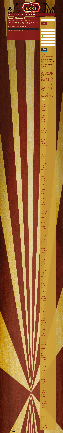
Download (21, 30)
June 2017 (43, 281)
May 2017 (42, 283)
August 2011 (43, 411)
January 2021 (43, 204)
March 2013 (43, 375)
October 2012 (43, 385)
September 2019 (44, 233)
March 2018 (43, 265)
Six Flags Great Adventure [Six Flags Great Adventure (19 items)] (48, 90)
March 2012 (43, 398)
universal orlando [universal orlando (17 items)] (47, 92)
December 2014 (44, 337)
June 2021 (43, 195)
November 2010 (44, 427)
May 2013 (42, 372)
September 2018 (44, 254)
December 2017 (44, 270)
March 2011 (43, 420)
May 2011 (42, 416)
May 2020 (42, 219)
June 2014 (43, 348)
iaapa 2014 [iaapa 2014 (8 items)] (48, 82)
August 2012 (43, 388)
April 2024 (43, 137)
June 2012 (43, 392)
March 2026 (43, 102)
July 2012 (42, 390)
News (22, 14)
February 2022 (43, 182)
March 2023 (43, 160)
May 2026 (42, 101)
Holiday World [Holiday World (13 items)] (50, 81)
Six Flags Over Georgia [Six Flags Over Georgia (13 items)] (48, 91)
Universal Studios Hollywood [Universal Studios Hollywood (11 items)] (50, 95)
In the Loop (10, 14)
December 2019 (44, 228)
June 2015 (43, 326)
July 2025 (42, 113)
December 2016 (44, 292)
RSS (25, 32)
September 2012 (44, 387)
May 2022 (42, 176)
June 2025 (43, 115)
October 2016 (43, 296)
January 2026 (43, 104)
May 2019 (42, 241)
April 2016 (43, 307)
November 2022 (44, 165)
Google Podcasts (21, 32)
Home (14, 14)
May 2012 (42, 394)
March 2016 (43, 309)
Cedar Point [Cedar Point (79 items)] (45, 76)
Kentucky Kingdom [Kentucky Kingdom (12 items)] (49, 82)
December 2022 (44, 163)
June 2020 (43, 217)
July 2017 (42, 280)
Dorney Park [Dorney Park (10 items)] (51, 78)
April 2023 (43, 158)
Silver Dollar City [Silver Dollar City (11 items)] (48, 88)
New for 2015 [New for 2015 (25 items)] (44, 86)
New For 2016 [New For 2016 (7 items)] (49, 86)
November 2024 (44, 126)
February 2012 (43, 399)
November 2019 (44, 230)
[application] (23, 29)
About (27, 14)
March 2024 (43, 139)
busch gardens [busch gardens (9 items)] (48, 71)
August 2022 (43, 171)
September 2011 (44, 409)
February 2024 (43, 141)
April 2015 (43, 329)
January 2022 (43, 184)
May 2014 (42, 350)
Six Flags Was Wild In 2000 (44, 59)
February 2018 (43, 267)
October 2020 (43, 209)
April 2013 (43, 374)
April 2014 (43, 352)
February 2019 (43, 246)
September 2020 (44, 211)
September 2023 (44, 149)
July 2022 (42, 173)
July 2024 (42, 134)
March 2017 (43, 287)
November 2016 (44, 294)
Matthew (20, 20)
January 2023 (43, 161)
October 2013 (43, 363)
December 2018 (44, 250)
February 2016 (43, 311)
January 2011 (43, 423)
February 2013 (43, 377)
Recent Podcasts (44, 54)
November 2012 (44, 383)
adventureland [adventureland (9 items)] (43, 71)
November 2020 (44, 208)
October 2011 (43, 407)
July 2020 (42, 215)
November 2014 (44, 339)
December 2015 (44, 315)
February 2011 (43, 422)
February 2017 (43, 289)
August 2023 (43, 150)
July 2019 (42, 237)
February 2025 (43, 123)
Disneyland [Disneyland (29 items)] (44, 77)
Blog (24, 14)
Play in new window (14, 30)
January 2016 (43, 313)
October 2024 (43, 128)
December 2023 (44, 143)
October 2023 (43, 147)
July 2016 (42, 302)
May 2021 (42, 197)
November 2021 (44, 187)
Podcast (17, 14)
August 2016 (43, 300)
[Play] (8, 28)
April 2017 (43, 285)
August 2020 (43, 213)
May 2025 (42, 117)
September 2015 (44, 320)
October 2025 (43, 110)
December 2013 (44, 359)
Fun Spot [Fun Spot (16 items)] (45, 79)
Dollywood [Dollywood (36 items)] (46, 78)
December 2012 (44, 381)
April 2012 (43, 396)
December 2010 (44, 425)
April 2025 (43, 119)
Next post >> (36, 35)
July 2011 (42, 412)
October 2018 (43, 252)
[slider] (37, 29)
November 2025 (44, 108)
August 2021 (43, 191)
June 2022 (43, 174)
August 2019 (43, 235)
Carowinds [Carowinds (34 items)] (43, 74)
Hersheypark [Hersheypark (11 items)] (46, 81)
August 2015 (43, 322)
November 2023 (44, 145)
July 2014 (42, 346)
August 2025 (43, 112)
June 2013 (43, 370)
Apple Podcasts (14, 32)
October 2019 (43, 232)
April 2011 (43, 418)
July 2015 (42, 324)
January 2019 (43, 248)
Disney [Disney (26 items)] (50, 76)
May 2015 (42, 328)
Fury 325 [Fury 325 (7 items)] (49, 79)
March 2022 (43, 180)
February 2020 (43, 224)
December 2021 (44, 185)
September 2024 (44, 130)
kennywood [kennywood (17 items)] (43, 82)
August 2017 (43, 278)
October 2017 (43, 274)
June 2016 (43, 304)
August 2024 (43, 132)
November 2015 (44, 316)
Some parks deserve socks (44, 66)
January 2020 (43, 226)
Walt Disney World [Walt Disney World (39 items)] (48, 96)
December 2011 (44, 403)
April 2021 (43, 198)
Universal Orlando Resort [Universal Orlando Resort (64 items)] (46, 94)
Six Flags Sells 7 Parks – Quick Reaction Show (47, 61)
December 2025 (44, 106)
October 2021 (43, 189)
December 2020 (44, 206)
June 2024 (43, 136)
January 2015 (43, 335)
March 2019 (43, 244)
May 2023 (42, 156)
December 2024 (44, 125)
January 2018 (43, 268)
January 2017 (43, 291)
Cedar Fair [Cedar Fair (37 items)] (49, 74)
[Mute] (34, 28)
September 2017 (44, 276)
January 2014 (43, 357)
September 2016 (44, 298)
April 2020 (43, 220)
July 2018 (42, 257)
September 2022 (44, 169)
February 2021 (43, 202)
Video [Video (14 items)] (42, 96)
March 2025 (43, 121)
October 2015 (43, 318)
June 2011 (43, 414)
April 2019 (43, 243)
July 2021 (42, 193)
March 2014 (43, 353)
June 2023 (43, 154)
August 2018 (43, 256)
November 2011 (44, 405)
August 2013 (43, 366)
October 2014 (43, 340)
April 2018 (43, 263)
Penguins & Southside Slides (45, 64)
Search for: (42, 18)
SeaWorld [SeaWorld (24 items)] (45, 87)
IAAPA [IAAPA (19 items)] (45, 82)
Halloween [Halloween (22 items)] (43, 80)
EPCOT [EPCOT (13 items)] (42, 79)
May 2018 (42, 261)
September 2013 (44, 364)
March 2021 (43, 200)
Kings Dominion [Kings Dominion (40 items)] (45, 84)
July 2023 (42, 152)
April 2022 (43, 178)
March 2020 (43, 222)
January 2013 (43, 379)
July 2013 (42, 368)
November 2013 (44, 361)
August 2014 (43, 344)
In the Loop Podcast (26, 20)
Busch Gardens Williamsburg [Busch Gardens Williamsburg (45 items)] (47, 72)
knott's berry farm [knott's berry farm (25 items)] (48, 85)
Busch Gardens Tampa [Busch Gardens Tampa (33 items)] (47, 71)
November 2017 (44, 272)
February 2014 (43, 355)
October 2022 (43, 167)
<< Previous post (11, 35)
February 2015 (43, 333)
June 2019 (43, 239)
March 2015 (43, 331)
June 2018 (43, 259)
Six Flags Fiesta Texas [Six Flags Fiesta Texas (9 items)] (47, 90)
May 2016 (42, 305)
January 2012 (43, 401)
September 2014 (44, 342)
